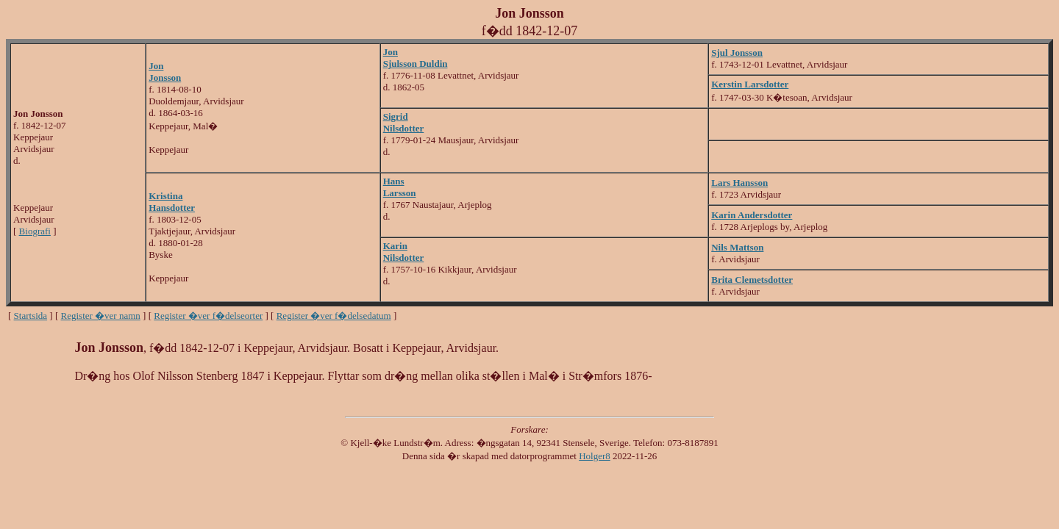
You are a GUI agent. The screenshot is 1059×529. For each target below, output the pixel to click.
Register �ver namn (100, 315)
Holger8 (594, 455)
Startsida (31, 315)
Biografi (35, 231)
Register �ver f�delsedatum (334, 315)
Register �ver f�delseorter (208, 315)
